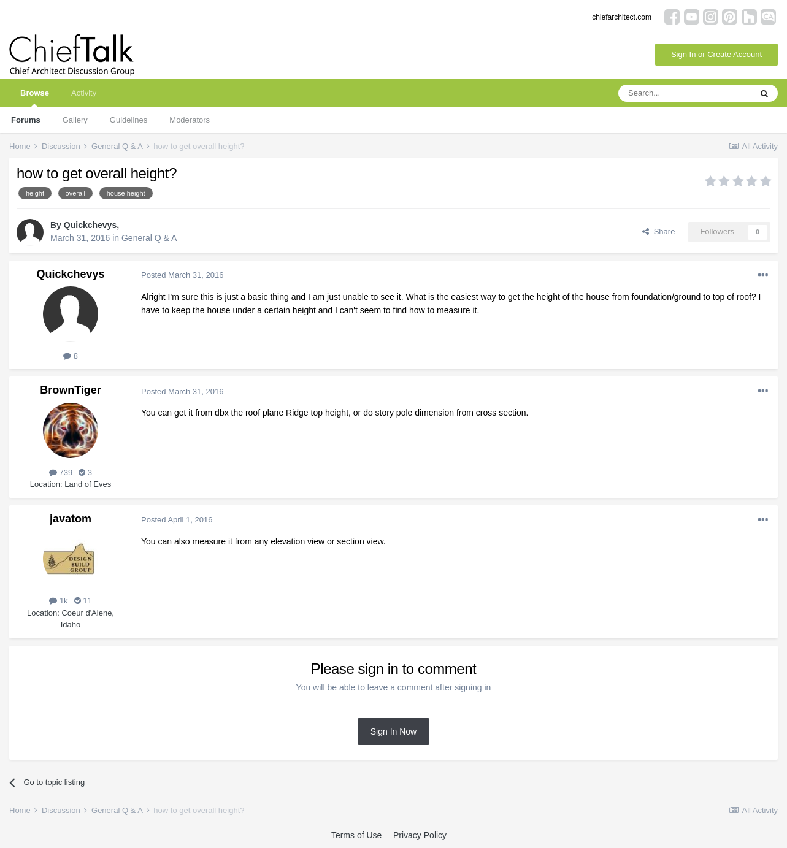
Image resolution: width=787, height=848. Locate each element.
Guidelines (128, 119)
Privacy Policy (420, 835)
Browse (34, 97)
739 (60, 472)
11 (83, 600)
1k (58, 600)
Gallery (75, 119)
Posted (182, 275)
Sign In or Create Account (716, 54)
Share (658, 231)
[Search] (684, 93)
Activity (83, 92)
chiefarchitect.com (621, 17)
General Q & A (149, 238)
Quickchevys (90, 225)
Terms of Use (356, 835)
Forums (25, 119)
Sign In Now (393, 731)
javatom (70, 519)
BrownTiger (70, 390)
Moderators (189, 119)
